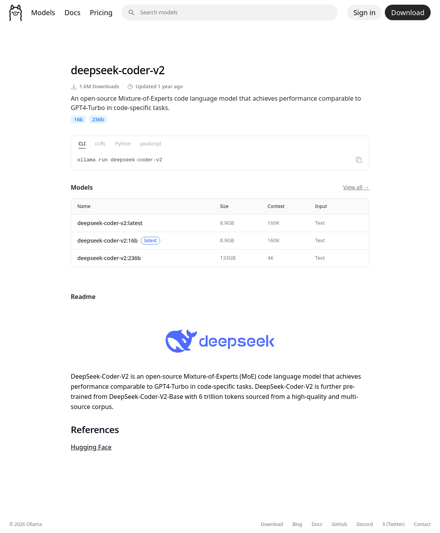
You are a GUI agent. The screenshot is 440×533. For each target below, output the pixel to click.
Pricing (101, 12)
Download (407, 12)
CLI (82, 143)
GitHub (339, 524)
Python (123, 143)
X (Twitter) (393, 524)
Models (43, 12)
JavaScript (150, 143)
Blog (297, 524)
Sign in (364, 12)
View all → (356, 187)
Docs (72, 12)
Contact (422, 524)
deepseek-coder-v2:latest (110, 223)
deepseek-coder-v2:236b (109, 258)
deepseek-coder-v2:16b (107, 240)
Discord (364, 524)
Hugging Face (91, 447)
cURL (100, 143)
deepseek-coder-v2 (117, 70)
